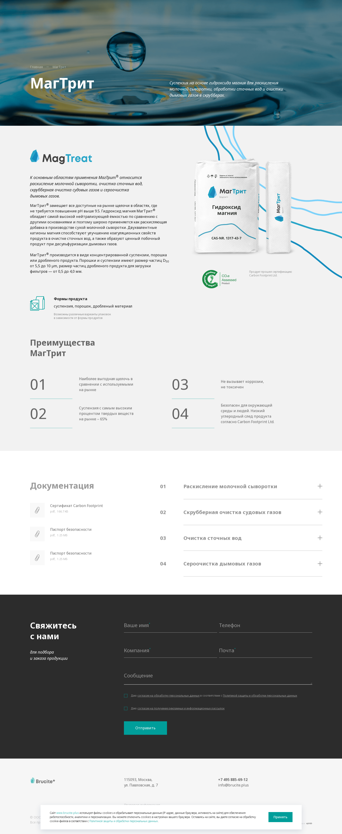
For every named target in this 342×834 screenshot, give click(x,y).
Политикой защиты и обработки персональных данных (260, 696)
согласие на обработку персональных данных (168, 696)
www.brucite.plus (67, 813)
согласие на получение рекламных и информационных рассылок (180, 708)
